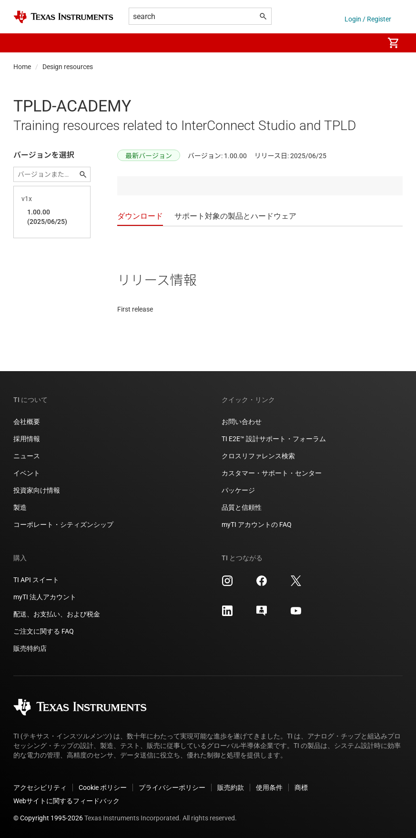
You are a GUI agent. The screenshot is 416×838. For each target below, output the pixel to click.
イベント (26, 473)
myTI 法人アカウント (44, 597)
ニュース (26, 456)
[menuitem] (366, 42)
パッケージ (238, 490)
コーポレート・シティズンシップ (63, 524)
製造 (20, 507)
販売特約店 (30, 648)
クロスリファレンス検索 (258, 456)
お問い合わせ (242, 421)
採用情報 (26, 439)
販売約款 (230, 787)
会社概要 (26, 421)
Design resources (67, 67)
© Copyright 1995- (48, 818)
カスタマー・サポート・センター (272, 473)
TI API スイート (36, 580)
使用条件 (269, 787)
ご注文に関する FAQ (43, 631)
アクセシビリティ (40, 787)
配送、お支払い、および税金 (56, 614)
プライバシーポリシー (172, 787)
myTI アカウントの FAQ (257, 524)
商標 (301, 787)
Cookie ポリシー (103, 787)
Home (22, 67)
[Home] (63, 16)
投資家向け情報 (36, 490)
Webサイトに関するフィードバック (66, 801)
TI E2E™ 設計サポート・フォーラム (274, 439)
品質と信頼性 (242, 507)
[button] (23, 42)
